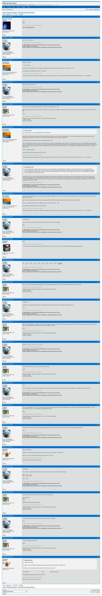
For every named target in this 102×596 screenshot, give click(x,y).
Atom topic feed (95, 590)
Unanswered (96, 9)
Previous (8, 14)
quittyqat (5, 449)
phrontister (6, 62)
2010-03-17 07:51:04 (8, 16)
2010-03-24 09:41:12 (8, 447)
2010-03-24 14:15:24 (8, 466)
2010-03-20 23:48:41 (8, 259)
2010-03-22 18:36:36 (8, 321)
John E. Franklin (7, 19)
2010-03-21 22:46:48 (8, 299)
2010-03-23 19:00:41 (8, 405)
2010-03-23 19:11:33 (8, 425)
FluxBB (97, 592)
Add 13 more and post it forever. (26, 12)
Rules (13, 6)
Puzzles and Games (12, 12)
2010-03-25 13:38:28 (8, 515)
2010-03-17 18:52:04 (8, 104)
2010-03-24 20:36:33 (8, 492)
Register (24, 6)
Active (90, 9)
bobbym (5, 40)
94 (19, 14)
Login (28, 6)
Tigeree (5, 106)
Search (18, 6)
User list (9, 6)
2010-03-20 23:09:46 (8, 239)
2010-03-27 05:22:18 (8, 556)
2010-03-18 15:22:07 (8, 216)
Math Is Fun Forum (9, 3)
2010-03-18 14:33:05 (8, 193)
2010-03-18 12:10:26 (8, 163)
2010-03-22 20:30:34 (8, 341)
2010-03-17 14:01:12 (8, 59)
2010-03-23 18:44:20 (8, 382)
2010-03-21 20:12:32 (8, 282)
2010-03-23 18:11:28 (8, 363)
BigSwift (5, 241)
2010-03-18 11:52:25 (8, 127)
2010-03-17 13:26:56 (8, 37)
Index (4, 6)
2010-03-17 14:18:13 (8, 82)
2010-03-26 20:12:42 (8, 538)
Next (22, 14)
